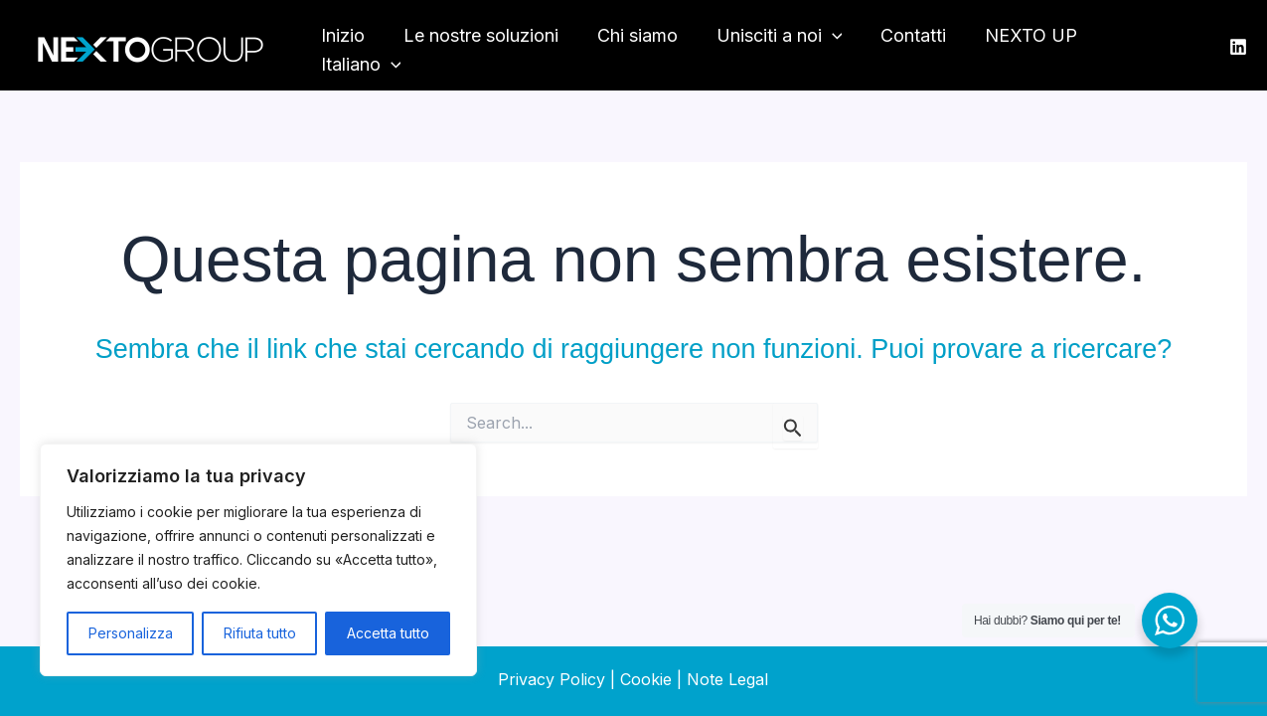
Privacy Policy (551, 679)
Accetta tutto (388, 633)
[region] (258, 560)
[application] (835, 46)
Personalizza (130, 633)
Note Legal (727, 679)
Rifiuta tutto (260, 633)
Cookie (646, 679)
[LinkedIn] (1238, 47)
